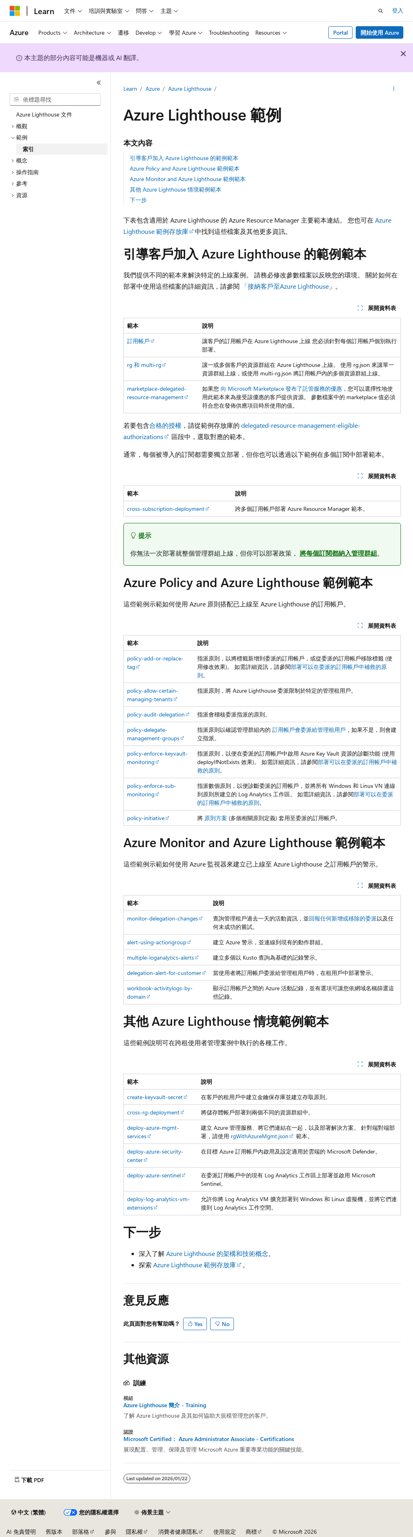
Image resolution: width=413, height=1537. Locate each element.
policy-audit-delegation (156, 714)
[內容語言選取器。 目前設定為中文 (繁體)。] (28, 1512)
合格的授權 (165, 425)
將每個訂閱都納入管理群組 (338, 553)
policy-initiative (146, 818)
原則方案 (215, 818)
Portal (340, 32)
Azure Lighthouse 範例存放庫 (194, 1264)
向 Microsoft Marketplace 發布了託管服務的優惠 (281, 388)
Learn (130, 88)
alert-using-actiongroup (156, 942)
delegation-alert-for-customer (164, 973)
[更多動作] (393, 89)
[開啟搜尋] (381, 11)
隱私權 (134, 1531)
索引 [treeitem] (28, 149)
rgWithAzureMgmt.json (259, 1136)
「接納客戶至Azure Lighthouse (285, 286)
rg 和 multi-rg (144, 365)
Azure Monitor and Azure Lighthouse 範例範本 (188, 179)
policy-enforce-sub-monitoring (151, 790)
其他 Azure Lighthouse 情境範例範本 (175, 189)
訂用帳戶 (138, 341)
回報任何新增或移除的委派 (343, 918)
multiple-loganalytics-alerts (160, 957)
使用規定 (224, 1531)
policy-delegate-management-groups (153, 734)
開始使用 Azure (380, 32)
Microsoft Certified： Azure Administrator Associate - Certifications (208, 1439)
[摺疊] (98, 82)
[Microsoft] (15, 11)
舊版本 (54, 1531)
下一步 (138, 200)
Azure (153, 88)
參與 (110, 1531)
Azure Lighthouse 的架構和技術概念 (217, 1253)
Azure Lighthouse (189, 88)
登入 (397, 10)
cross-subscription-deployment (165, 508)
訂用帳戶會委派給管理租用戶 (309, 729)
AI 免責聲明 (21, 1531)
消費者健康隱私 (178, 1531)
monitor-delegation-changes (162, 918)
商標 (251, 1531)
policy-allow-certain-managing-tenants (152, 695)
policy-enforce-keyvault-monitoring (157, 758)
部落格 (80, 1531)
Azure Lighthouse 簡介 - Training (164, 1405)
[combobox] (55, 99)
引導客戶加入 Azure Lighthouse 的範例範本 (184, 158)
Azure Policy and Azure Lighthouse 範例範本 (185, 168)
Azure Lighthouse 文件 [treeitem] (44, 114)
